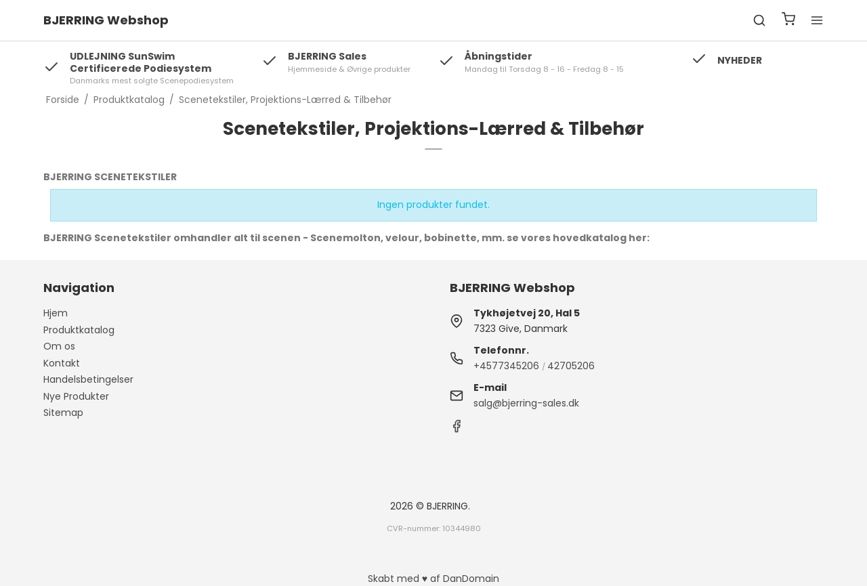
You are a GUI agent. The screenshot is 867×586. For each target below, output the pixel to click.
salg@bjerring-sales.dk (526, 403)
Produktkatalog (78, 330)
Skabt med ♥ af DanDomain (433, 578)
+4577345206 (506, 366)
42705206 (571, 366)
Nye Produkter (76, 396)
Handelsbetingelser (88, 379)
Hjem (55, 313)
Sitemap (63, 412)
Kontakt (61, 363)
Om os (59, 346)
